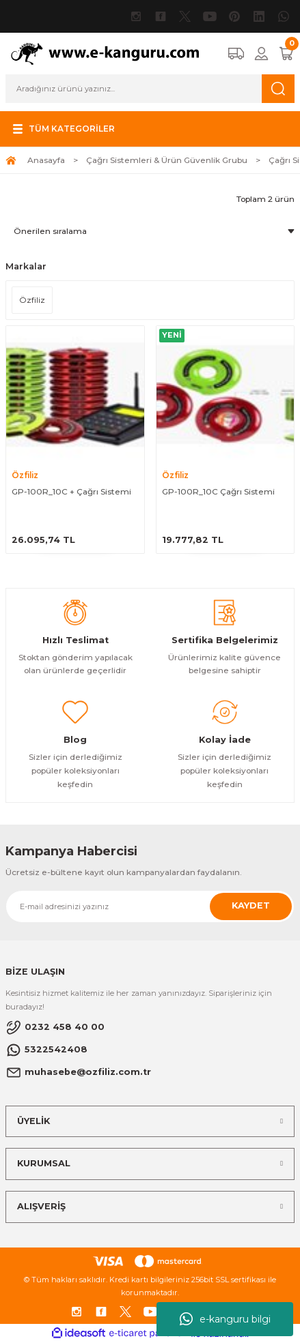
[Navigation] (62, 129)
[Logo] (111, 52)
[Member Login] (261, 53)
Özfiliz (25, 475)
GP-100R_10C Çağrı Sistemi (218, 491)
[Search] (150, 88)
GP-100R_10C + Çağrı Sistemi (71, 491)
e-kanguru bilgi (225, 1319)
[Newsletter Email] (150, 906)
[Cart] (286, 53)
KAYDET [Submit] (251, 905)
